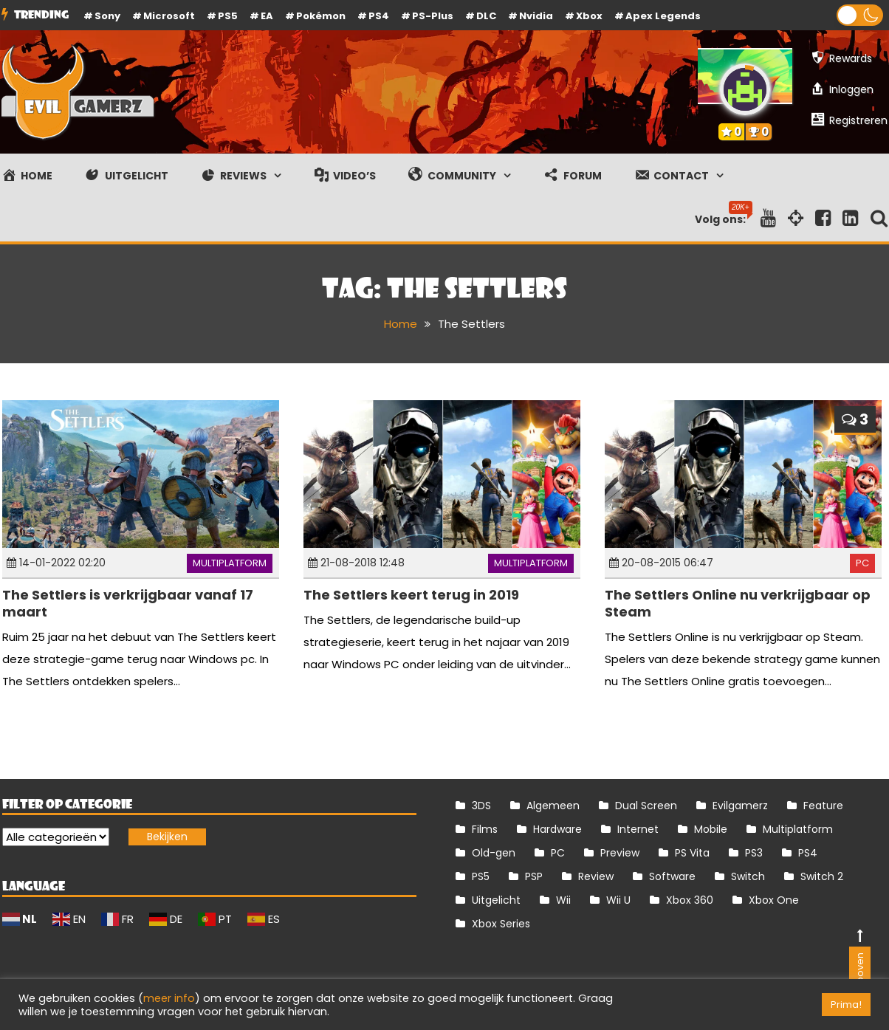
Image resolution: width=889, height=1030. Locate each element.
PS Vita (692, 852)
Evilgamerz (740, 805)
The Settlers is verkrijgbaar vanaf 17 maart (127, 603)
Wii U (618, 900)
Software (672, 876)
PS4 (378, 16)
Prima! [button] (846, 1005)
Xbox (589, 16)
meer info (169, 998)
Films (485, 829)
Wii (563, 900)
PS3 (754, 852)
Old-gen (493, 852)
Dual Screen (646, 805)
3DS (481, 805)
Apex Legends (663, 16)
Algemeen (553, 805)
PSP (534, 876)
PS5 (228, 16)
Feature (823, 805)
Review (596, 876)
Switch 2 (821, 876)
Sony (107, 16)
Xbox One (774, 900)
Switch (748, 876)
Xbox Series (501, 923)
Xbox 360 (689, 900)
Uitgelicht (496, 900)
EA (267, 16)
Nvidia (536, 16)
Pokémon (321, 16)
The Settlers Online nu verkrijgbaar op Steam (738, 603)
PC (862, 563)
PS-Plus (432, 16)
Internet (638, 829)
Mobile (710, 829)
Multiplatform (230, 563)
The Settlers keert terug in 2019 (411, 595)
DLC (486, 16)
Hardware (557, 829)
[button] (860, 15)
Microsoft (169, 16)
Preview (619, 852)
